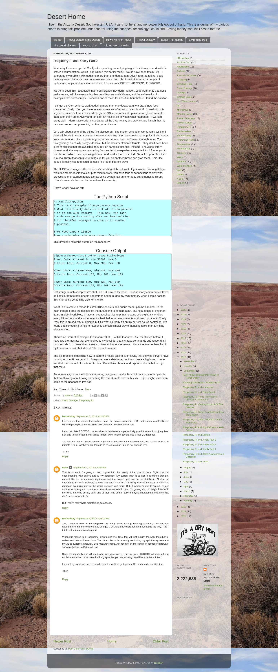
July (186, 472)
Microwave (183, 110)
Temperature (184, 144)
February (189, 496)
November (189, 361)
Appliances (183, 66)
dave (65, 467)
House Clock (90, 45)
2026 (184, 309)
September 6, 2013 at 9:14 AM (92, 518)
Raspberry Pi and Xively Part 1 (199, 449)
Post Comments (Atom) (81, 648)
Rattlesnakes (184, 131)
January (188, 500)
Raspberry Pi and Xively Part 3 (199, 439)
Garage (181, 92)
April (186, 486)
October (188, 366)
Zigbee (180, 183)
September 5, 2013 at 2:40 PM (92, 416)
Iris (178, 105)
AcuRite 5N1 (184, 62)
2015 (184, 347)
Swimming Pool (198, 39)
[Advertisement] (201, 245)
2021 (184, 319)
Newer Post (62, 641)
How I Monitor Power (118, 39)
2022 (184, 314)
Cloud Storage (70, 400)
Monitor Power (185, 114)
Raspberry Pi (86, 400)
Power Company (186, 118)
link (87, 389)
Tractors (181, 153)
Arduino (181, 71)
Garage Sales (184, 97)
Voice (180, 157)
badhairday (68, 416)
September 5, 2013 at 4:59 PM (89, 467)
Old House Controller (116, 45)
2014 (184, 352)
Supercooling (184, 135)
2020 (184, 324)
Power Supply (184, 122)
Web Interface (184, 165)
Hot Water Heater (186, 101)
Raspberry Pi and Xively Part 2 (199, 444)
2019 (184, 328)
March (187, 491)
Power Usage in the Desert (84, 39)
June (186, 477)
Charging (182, 79)
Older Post (161, 641)
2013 (184, 357)
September (190, 370)
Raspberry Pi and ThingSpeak (199, 392)
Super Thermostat (172, 39)
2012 (184, 506)
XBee (180, 178)
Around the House (187, 75)
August (188, 467)
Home (57, 39)
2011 (184, 511)
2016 (184, 343)
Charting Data (184, 84)
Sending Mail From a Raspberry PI (201, 382)
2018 (184, 333)
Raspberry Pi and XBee (195, 461)
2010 (184, 516)
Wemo (180, 174)
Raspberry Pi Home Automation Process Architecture (200, 398)
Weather (181, 161)
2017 (184, 338)
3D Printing (183, 58)
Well (179, 170)
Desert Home (66, 16)
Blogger (158, 663)
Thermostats (183, 148)
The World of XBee (64, 45)
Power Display (146, 39)
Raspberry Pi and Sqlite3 (196, 435)
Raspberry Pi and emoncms (198, 387)
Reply (65, 456)
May (186, 481)
